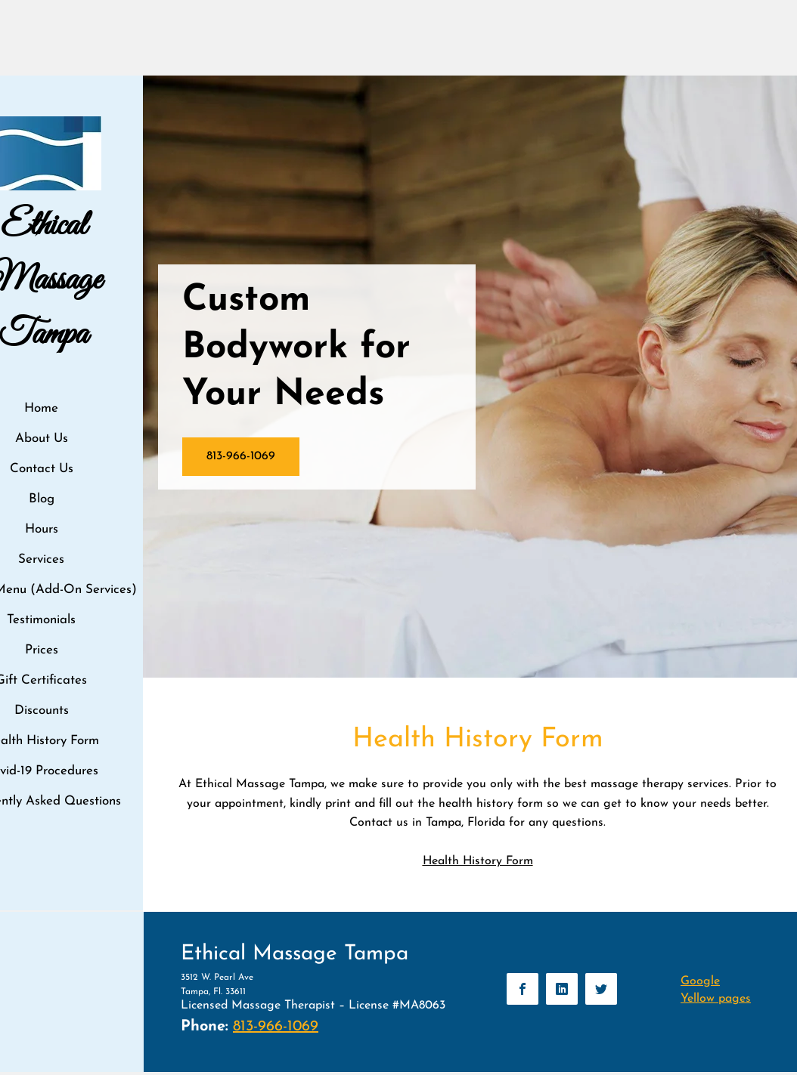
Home (41, 408)
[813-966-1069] (240, 456)
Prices (41, 650)
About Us (41, 438)
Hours (41, 529)
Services (41, 559)
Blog (41, 499)
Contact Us (41, 468)
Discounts (41, 710)
